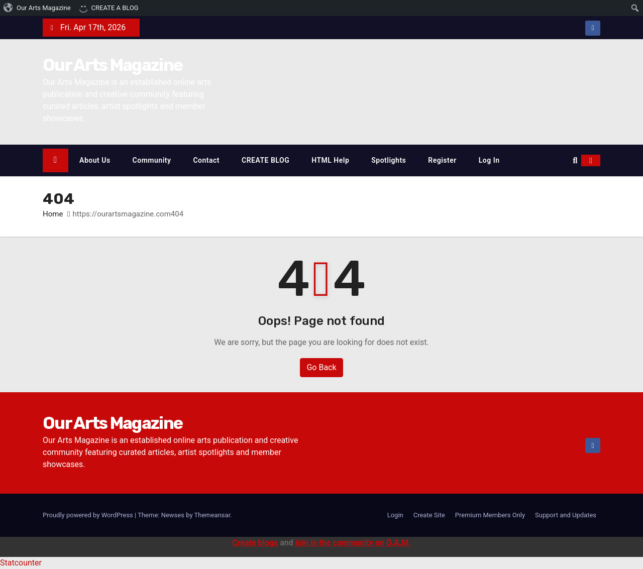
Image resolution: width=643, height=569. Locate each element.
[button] (575, 160)
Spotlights (388, 160)
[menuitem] (37, 8)
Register (442, 160)
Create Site (429, 515)
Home (53, 213)
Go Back (321, 367)
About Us (95, 160)
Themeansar (212, 515)
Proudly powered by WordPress (89, 515)
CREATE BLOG (265, 160)
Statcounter (21, 562)
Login (395, 515)
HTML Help (330, 160)
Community (152, 160)
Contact (206, 160)
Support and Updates (565, 515)
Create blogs (255, 542)
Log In (489, 160)
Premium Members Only (490, 515)
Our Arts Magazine (112, 65)
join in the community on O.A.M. (353, 542)
